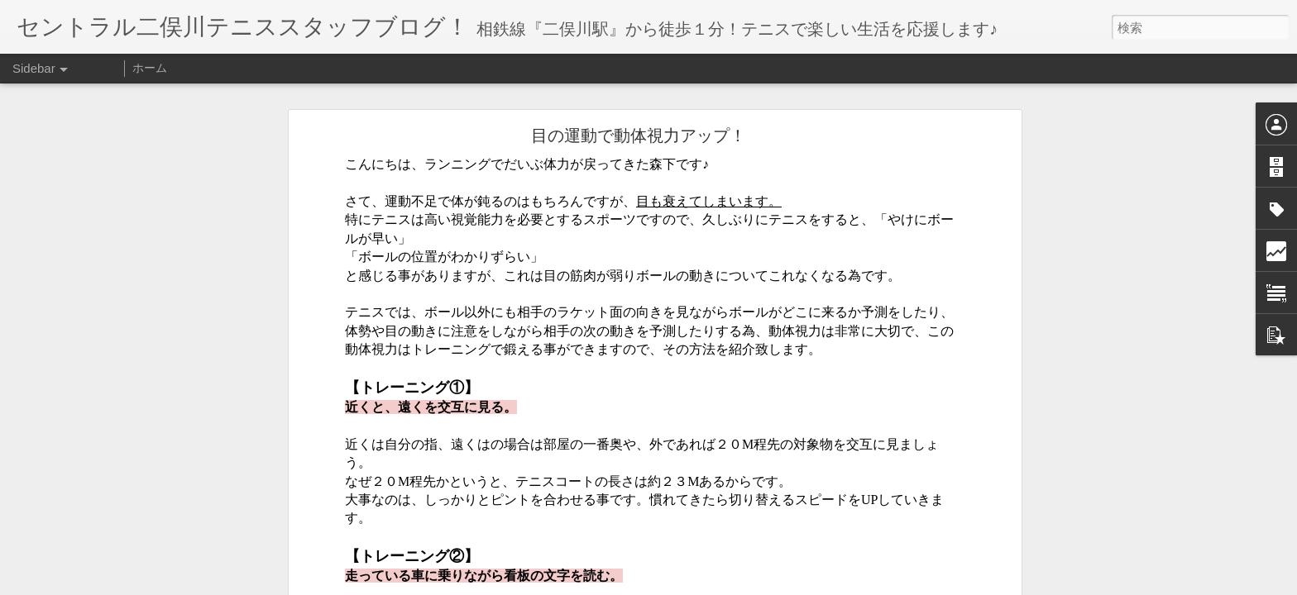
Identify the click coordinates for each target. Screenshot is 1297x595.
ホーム (149, 67)
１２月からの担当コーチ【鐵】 (110, 547)
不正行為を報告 (749, 584)
